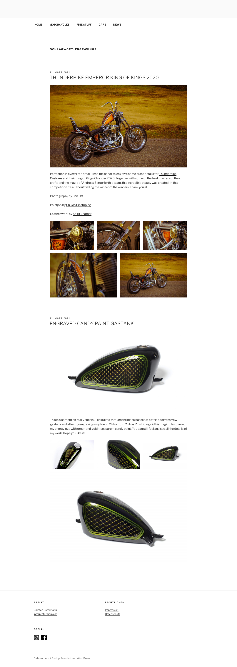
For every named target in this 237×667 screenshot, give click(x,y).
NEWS (117, 24)
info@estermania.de (45, 614)
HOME (38, 24)
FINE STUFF (84, 24)
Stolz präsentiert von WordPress (71, 658)
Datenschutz (112, 614)
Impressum (111, 609)
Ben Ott (78, 196)
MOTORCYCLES (59, 24)
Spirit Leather (82, 214)
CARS (102, 24)
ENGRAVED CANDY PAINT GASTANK (92, 323)
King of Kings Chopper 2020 (95, 178)
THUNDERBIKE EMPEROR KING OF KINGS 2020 (104, 77)
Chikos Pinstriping (78, 205)
